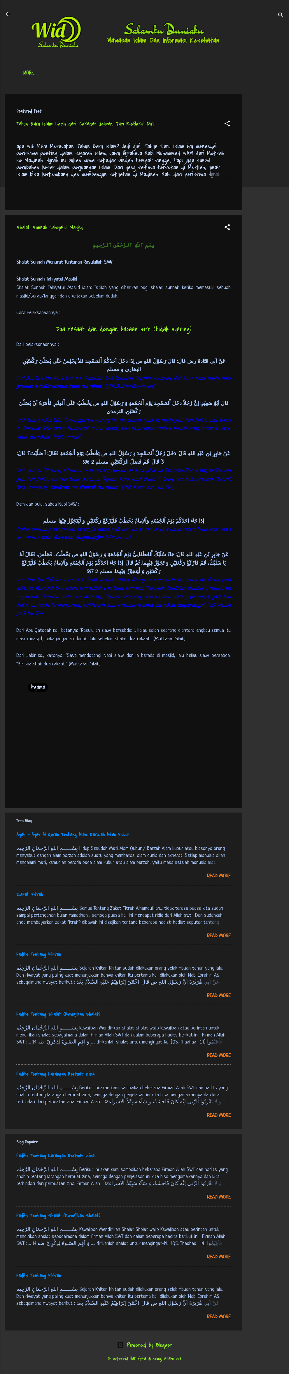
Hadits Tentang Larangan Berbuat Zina (55, 1074)
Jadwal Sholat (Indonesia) (112, 74)
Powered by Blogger (144, 1345)
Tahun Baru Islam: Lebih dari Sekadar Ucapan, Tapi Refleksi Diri (85, 124)
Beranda (32, 74)
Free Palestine (166, 74)
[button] (227, 124)
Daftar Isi (63, 74)
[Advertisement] (265, 181)
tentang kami (207, 74)
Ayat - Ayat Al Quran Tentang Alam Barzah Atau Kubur (72, 834)
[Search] (280, 16)
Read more (219, 876)
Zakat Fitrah (29, 894)
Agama (38, 687)
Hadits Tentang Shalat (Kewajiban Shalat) (58, 1014)
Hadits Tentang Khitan (38, 954)
